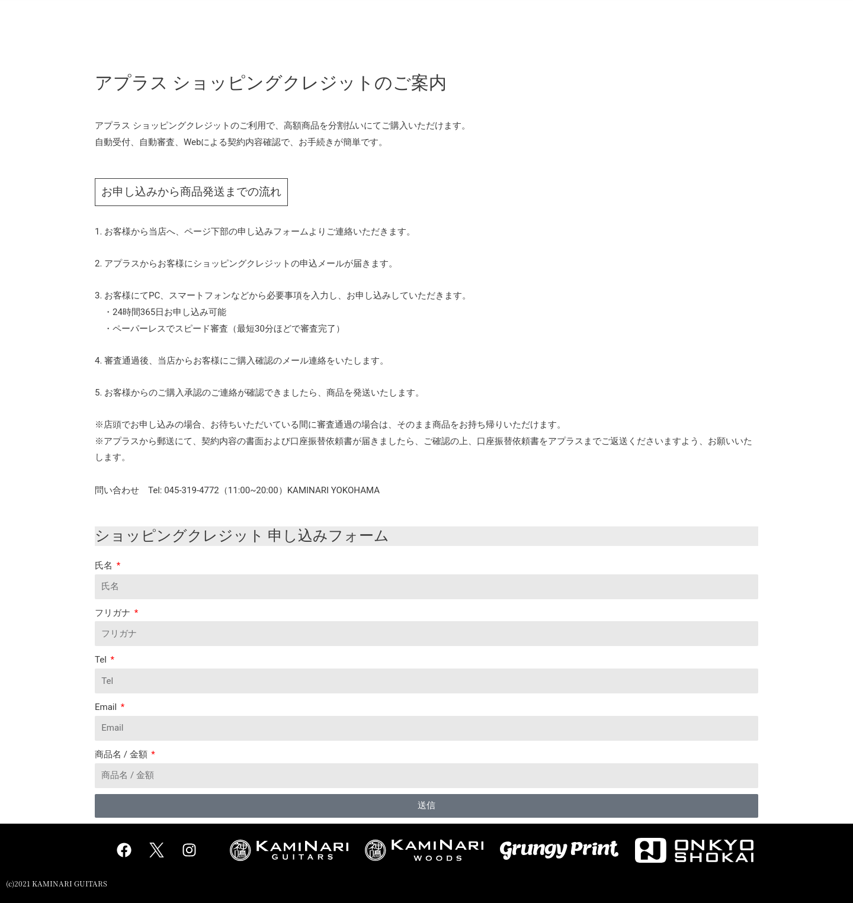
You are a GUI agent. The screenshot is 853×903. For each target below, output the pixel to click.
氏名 (105, 565)
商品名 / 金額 (122, 754)
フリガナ (114, 613)
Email (107, 707)
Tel (102, 659)
